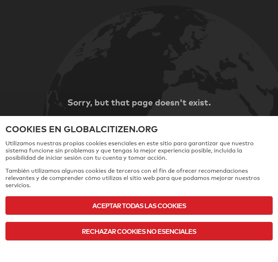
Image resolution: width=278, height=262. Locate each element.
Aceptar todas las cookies (139, 205)
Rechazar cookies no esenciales (139, 231)
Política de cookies (139, 251)
